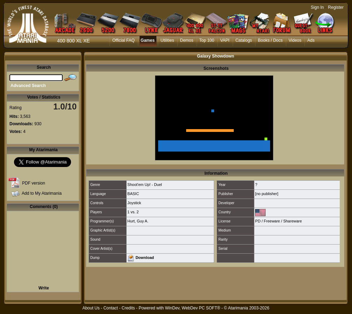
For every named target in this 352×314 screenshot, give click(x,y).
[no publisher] (266, 194)
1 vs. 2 (133, 212)
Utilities (167, 40)
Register (336, 7)
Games (148, 40)
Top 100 (206, 40)
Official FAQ (123, 40)
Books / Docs (270, 40)
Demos (186, 40)
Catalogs (243, 40)
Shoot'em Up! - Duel (144, 184)
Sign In (317, 7)
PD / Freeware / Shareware (278, 221)
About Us (90, 308)
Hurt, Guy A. (137, 221)
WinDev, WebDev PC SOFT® (192, 308)
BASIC (133, 194)
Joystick (134, 203)
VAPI (224, 40)
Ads (311, 40)
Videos (295, 40)
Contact (110, 308)
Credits (128, 308)
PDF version (33, 183)
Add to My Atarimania (42, 193)
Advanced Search (28, 85)
